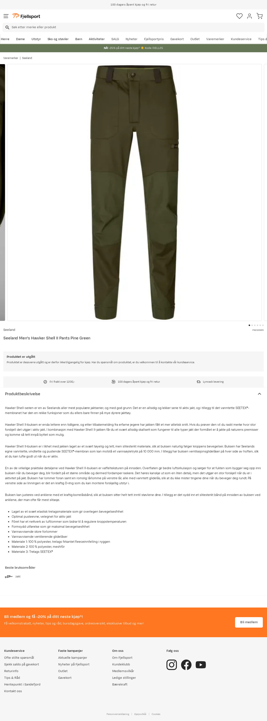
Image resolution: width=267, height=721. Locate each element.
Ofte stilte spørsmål (19, 658)
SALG (115, 39)
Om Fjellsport (122, 658)
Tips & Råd (12, 678)
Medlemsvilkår (123, 671)
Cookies (156, 714)
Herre (5, 39)
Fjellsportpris (154, 39)
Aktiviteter (97, 39)
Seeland (27, 58)
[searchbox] (137, 27)
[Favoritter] (239, 16)
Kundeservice (241, 39)
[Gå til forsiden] (26, 16)
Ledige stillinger (124, 678)
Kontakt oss (13, 691)
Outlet (195, 39)
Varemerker (215, 39)
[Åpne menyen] (6, 16)
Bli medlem (249, 622)
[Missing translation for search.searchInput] (7, 27)
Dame (20, 39)
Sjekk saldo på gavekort (21, 664)
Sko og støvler (58, 39)
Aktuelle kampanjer (72, 658)
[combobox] (133, 27)
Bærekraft (119, 684)
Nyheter (132, 39)
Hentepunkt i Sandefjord (22, 684)
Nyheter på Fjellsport (73, 664)
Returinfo (11, 671)
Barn (78, 39)
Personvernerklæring (118, 714)
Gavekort (177, 39)
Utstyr (36, 39)
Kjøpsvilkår (140, 714)
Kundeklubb (121, 664)
